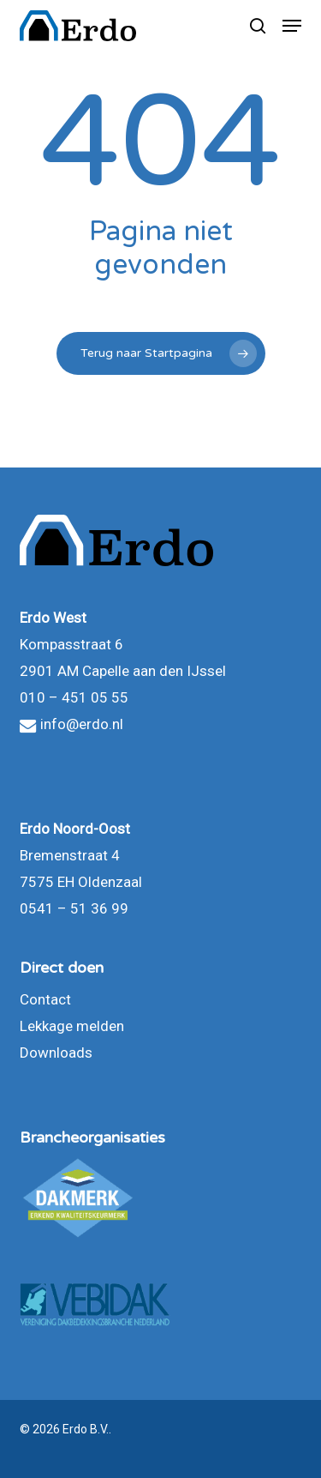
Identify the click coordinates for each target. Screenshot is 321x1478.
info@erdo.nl (71, 724)
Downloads (56, 1052)
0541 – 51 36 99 (74, 908)
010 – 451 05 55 (74, 697)
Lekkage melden (72, 1026)
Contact (45, 999)
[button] (291, 25)
